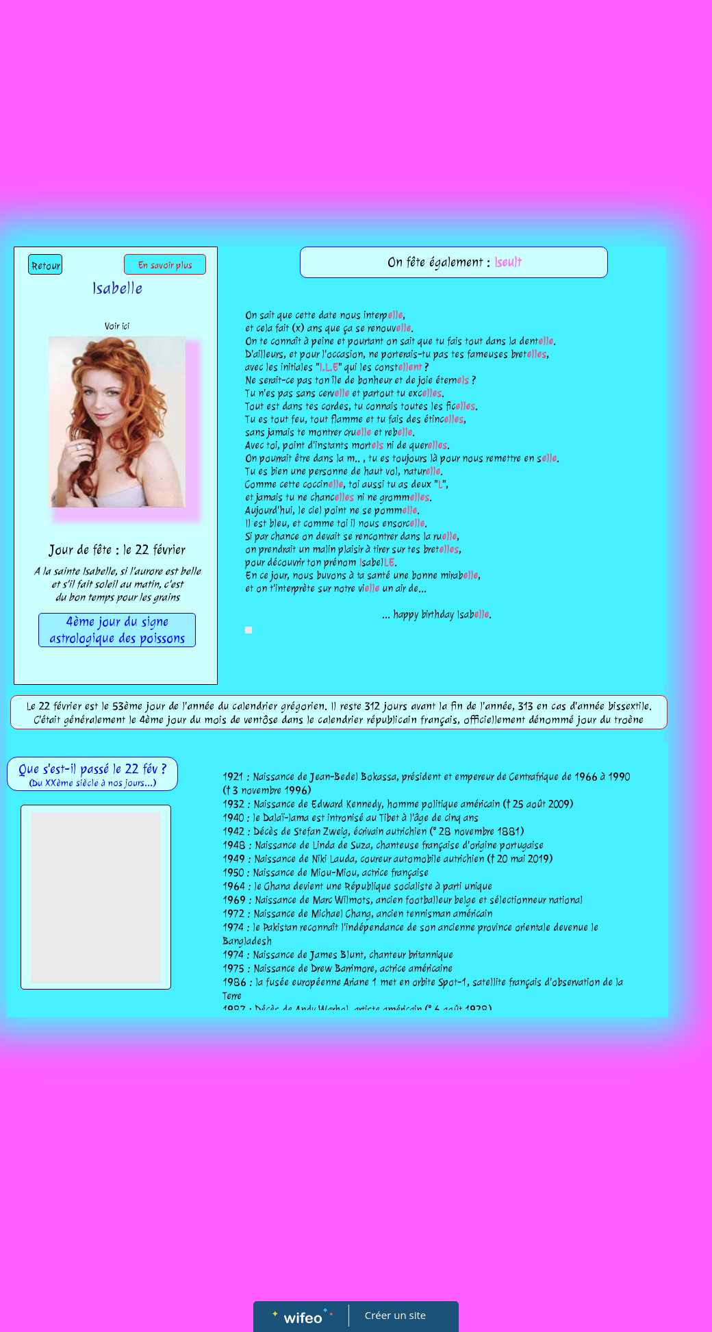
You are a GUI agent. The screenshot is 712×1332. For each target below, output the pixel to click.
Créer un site (395, 1315)
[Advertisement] (356, 103)
